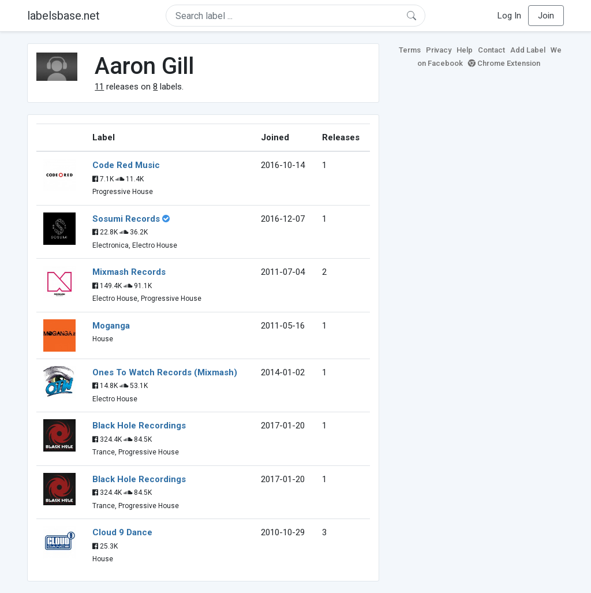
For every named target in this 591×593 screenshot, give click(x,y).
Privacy (438, 50)
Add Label (527, 50)
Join (546, 15)
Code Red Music (126, 165)
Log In (509, 15)
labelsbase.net (63, 16)
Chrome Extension (504, 63)
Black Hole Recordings (139, 425)
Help (465, 50)
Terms (410, 50)
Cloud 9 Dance (122, 532)
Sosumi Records (126, 219)
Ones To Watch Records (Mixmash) (164, 372)
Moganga (111, 325)
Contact (491, 50)
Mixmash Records (129, 272)
